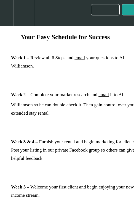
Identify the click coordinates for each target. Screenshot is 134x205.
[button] (6, 13)
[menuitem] (23, 13)
